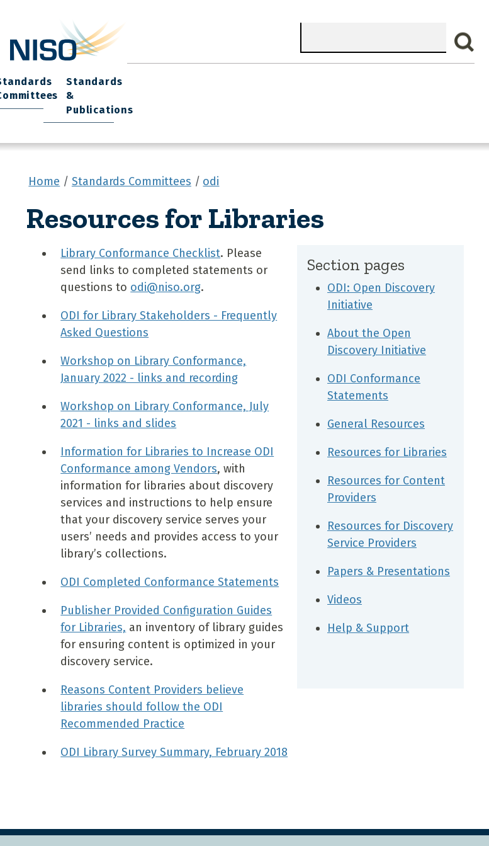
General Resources (376, 399)
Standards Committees (357, 83)
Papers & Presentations (388, 547)
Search (464, 42)
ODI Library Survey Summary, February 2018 (174, 728)
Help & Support (368, 603)
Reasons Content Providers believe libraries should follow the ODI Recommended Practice (152, 682)
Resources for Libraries (387, 428)
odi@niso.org (165, 263)
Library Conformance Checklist (140, 229)
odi (211, 157)
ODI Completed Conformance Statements (169, 557)
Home (28, 76)
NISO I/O (295, 76)
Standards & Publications (438, 83)
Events (246, 76)
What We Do (82, 76)
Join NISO (147, 76)
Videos (344, 575)
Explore (200, 76)
